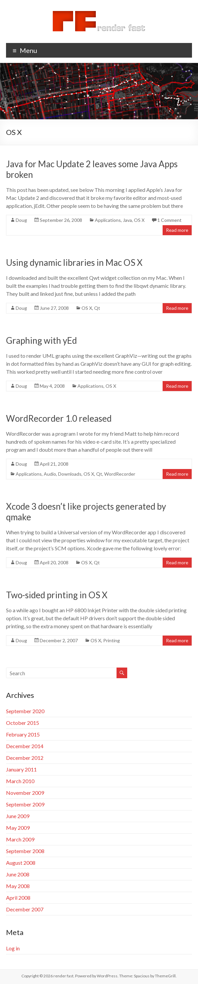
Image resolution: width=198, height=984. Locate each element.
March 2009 (20, 839)
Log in (13, 948)
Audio (50, 474)
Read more (177, 230)
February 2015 (23, 734)
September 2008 (25, 851)
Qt (97, 308)
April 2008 (18, 897)
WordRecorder (119, 474)
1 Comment (169, 220)
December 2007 (24, 909)
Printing (111, 640)
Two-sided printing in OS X (57, 595)
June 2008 (17, 874)
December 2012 (24, 757)
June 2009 (17, 816)
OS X (139, 220)
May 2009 (18, 827)
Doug (21, 220)
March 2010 (20, 781)
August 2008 (20, 862)
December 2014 (24, 746)
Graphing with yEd (41, 340)
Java (127, 220)
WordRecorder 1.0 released (59, 418)
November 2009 (25, 792)
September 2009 (25, 804)
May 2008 (18, 886)
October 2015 (22, 723)
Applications (108, 220)
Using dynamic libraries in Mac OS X (74, 262)
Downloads (69, 474)
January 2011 (21, 769)
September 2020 (25, 711)
